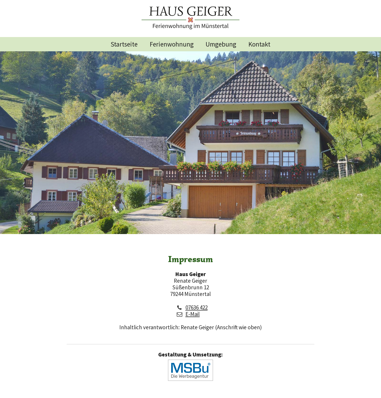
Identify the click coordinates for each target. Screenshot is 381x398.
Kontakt (259, 44)
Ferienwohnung (172, 44)
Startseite (124, 44)
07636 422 (196, 307)
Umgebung (221, 44)
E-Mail (192, 314)
